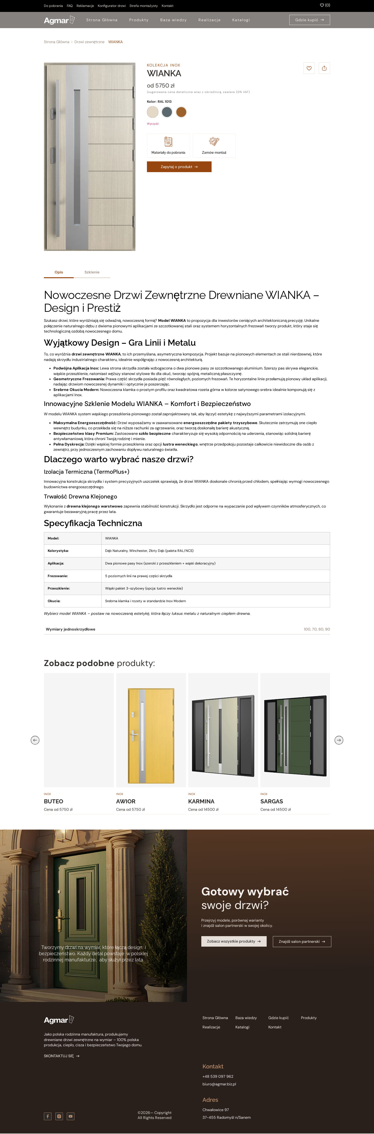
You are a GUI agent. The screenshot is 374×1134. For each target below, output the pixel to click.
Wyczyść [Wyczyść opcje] (153, 124)
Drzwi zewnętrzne (89, 41)
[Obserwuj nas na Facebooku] (48, 1116)
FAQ (70, 6)
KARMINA (201, 801)
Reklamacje (85, 6)
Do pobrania (53, 6)
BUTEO (53, 801)
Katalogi (241, 19)
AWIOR (125, 801)
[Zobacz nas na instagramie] (59, 1116)
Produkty (139, 19)
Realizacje (209, 19)
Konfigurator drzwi (112, 6)
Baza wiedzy (173, 19)
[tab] (59, 272)
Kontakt (167, 6)
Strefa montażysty (144, 6)
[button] (35, 740)
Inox (47, 794)
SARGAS (271, 801)
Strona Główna (102, 19)
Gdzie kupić (278, 1017)
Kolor (151, 101)
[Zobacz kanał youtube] (70, 1116)
